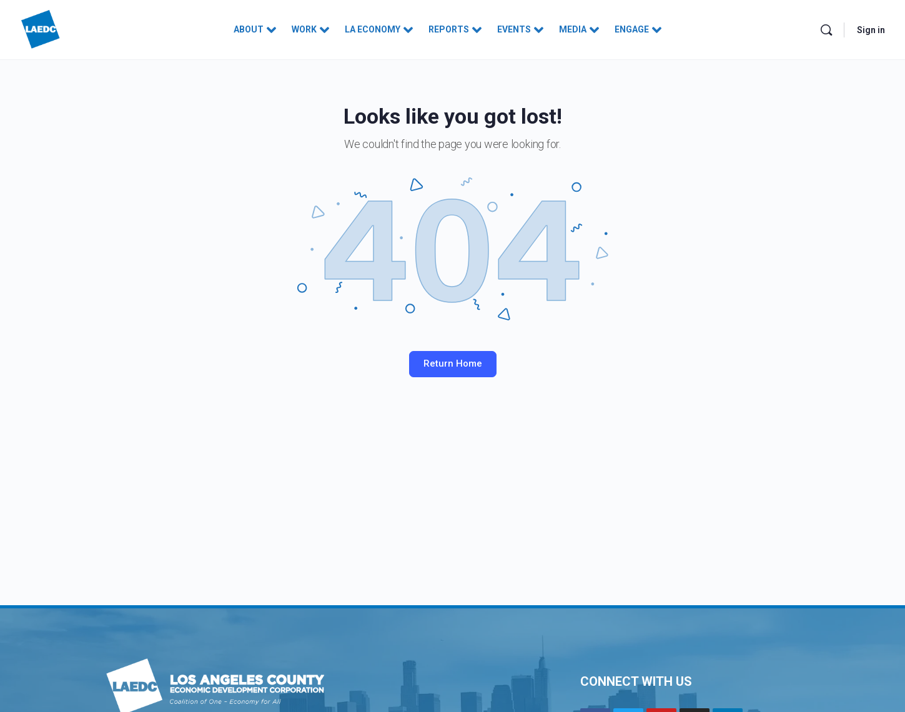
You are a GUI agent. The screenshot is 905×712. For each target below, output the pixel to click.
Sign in (871, 30)
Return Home (452, 363)
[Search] (826, 29)
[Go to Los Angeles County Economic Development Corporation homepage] (40, 28)
